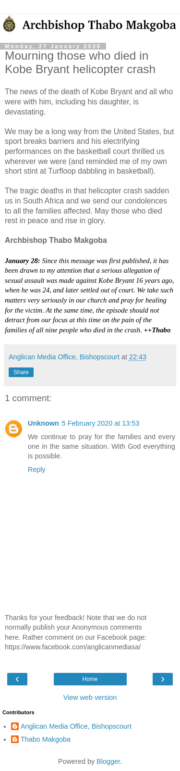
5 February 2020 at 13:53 (101, 423)
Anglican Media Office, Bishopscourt (76, 726)
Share (21, 372)
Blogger (108, 761)
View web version (90, 697)
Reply (37, 469)
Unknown (43, 423)
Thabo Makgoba (46, 739)
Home (89, 679)
